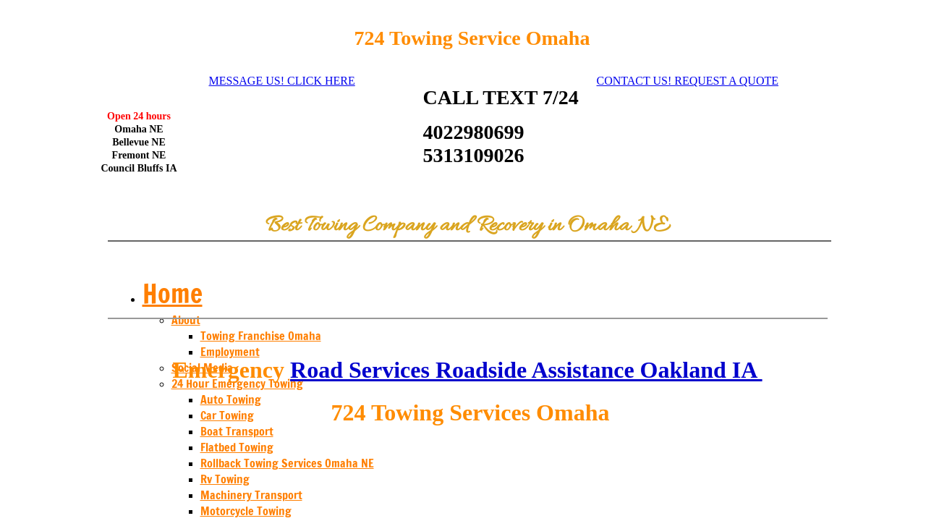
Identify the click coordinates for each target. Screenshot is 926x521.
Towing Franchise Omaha (260, 336)
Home (173, 293)
